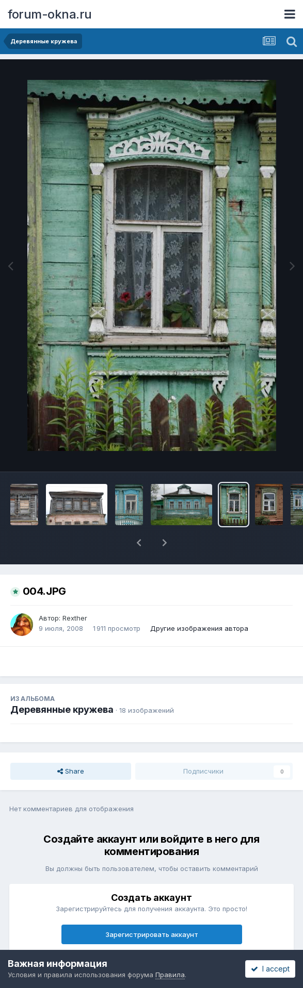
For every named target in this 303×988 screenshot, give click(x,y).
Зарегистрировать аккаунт (151, 934)
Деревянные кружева (62, 709)
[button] (138, 542)
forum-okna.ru (50, 14)
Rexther (74, 618)
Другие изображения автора (199, 628)
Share (70, 771)
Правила (170, 974)
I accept (270, 968)
